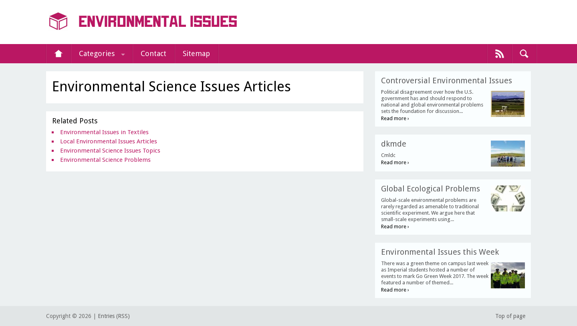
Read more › (395, 118)
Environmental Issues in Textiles (104, 132)
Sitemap (196, 53)
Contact (153, 53)
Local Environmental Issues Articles (108, 141)
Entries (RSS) (114, 316)
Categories (97, 53)
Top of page (510, 316)
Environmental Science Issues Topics (110, 150)
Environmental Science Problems (105, 159)
